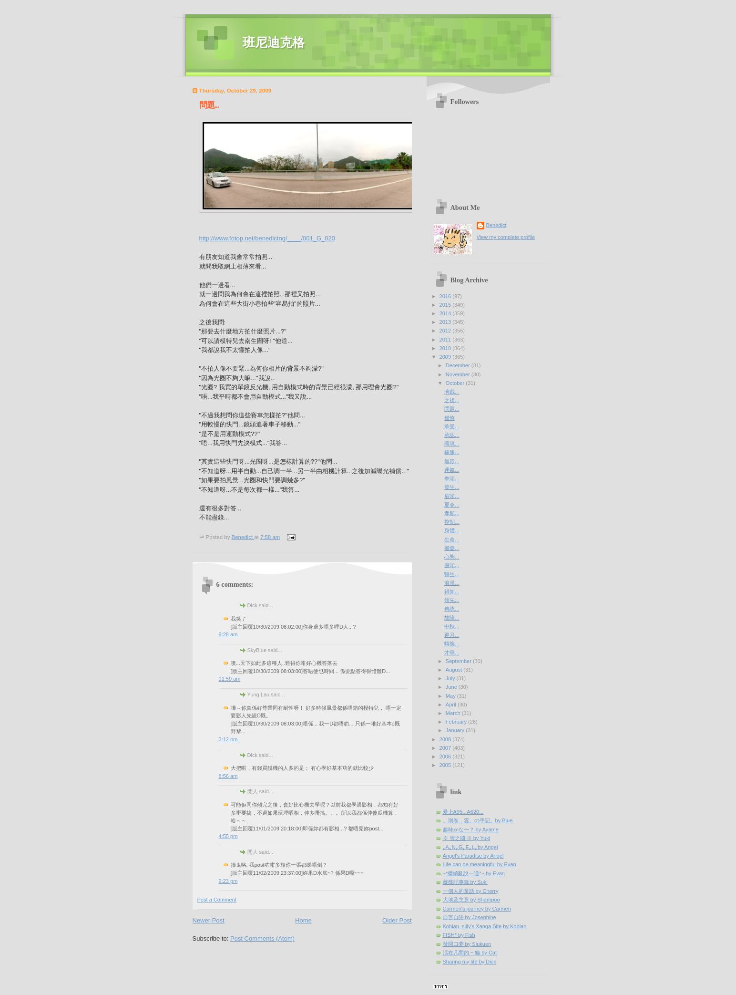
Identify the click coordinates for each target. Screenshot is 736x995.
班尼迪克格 (274, 43)
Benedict (496, 225)
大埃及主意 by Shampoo (471, 899)
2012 (446, 330)
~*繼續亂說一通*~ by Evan (474, 873)
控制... (451, 522)
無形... (451, 461)
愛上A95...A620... (463, 812)
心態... (451, 557)
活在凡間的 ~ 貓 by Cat (470, 952)
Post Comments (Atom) (262, 938)
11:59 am (230, 679)
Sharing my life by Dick (469, 961)
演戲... (451, 391)
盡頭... (451, 565)
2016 (446, 296)
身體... (451, 530)
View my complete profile (506, 237)
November (458, 374)
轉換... (451, 643)
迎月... (451, 635)
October (456, 383)
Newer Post (209, 920)
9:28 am (228, 634)
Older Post (396, 920)
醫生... (451, 574)
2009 (446, 357)
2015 (446, 305)
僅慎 (449, 418)
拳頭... (451, 478)
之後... (451, 400)
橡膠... (451, 452)
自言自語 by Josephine (469, 917)
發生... (451, 487)
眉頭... (451, 496)
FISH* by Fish (459, 935)
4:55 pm (228, 836)
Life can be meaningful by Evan (479, 864)
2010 (446, 348)
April (452, 704)
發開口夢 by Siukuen (467, 944)
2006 (446, 756)
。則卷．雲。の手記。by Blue (478, 820)
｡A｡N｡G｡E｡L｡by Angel (470, 847)
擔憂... (451, 548)
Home (303, 920)
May (451, 696)
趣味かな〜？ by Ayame (471, 829)
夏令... (451, 505)
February (457, 722)
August (454, 670)
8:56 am (228, 776)
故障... (451, 618)
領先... (451, 600)
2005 (446, 765)
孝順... (451, 513)
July (451, 678)
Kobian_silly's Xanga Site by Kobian (485, 926)
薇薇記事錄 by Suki (465, 882)
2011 (446, 339)
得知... (451, 591)
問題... (451, 409)
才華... (451, 652)
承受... (451, 426)
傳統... (451, 609)
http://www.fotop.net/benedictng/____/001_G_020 (267, 238)
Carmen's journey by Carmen (477, 909)
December (458, 365)
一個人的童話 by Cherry (471, 891)
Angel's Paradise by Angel (473, 856)
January (456, 730)
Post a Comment (216, 899)
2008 (446, 739)
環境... (451, 443)
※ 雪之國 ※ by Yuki (467, 838)
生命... (451, 539)
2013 (446, 322)
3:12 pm (228, 739)
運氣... (451, 470)
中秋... (451, 626)
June (452, 687)
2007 (446, 748)
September (459, 661)
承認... (451, 435)
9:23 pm (228, 881)
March (454, 713)
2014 (446, 313)
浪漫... (451, 583)
